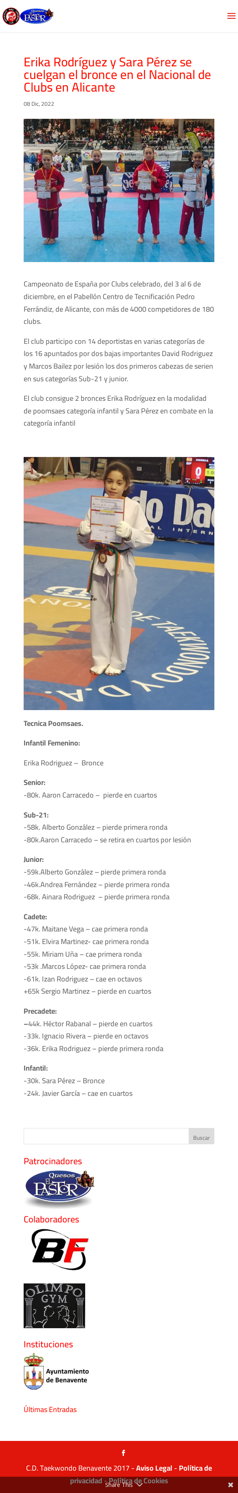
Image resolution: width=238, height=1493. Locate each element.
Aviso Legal (154, 1468)
